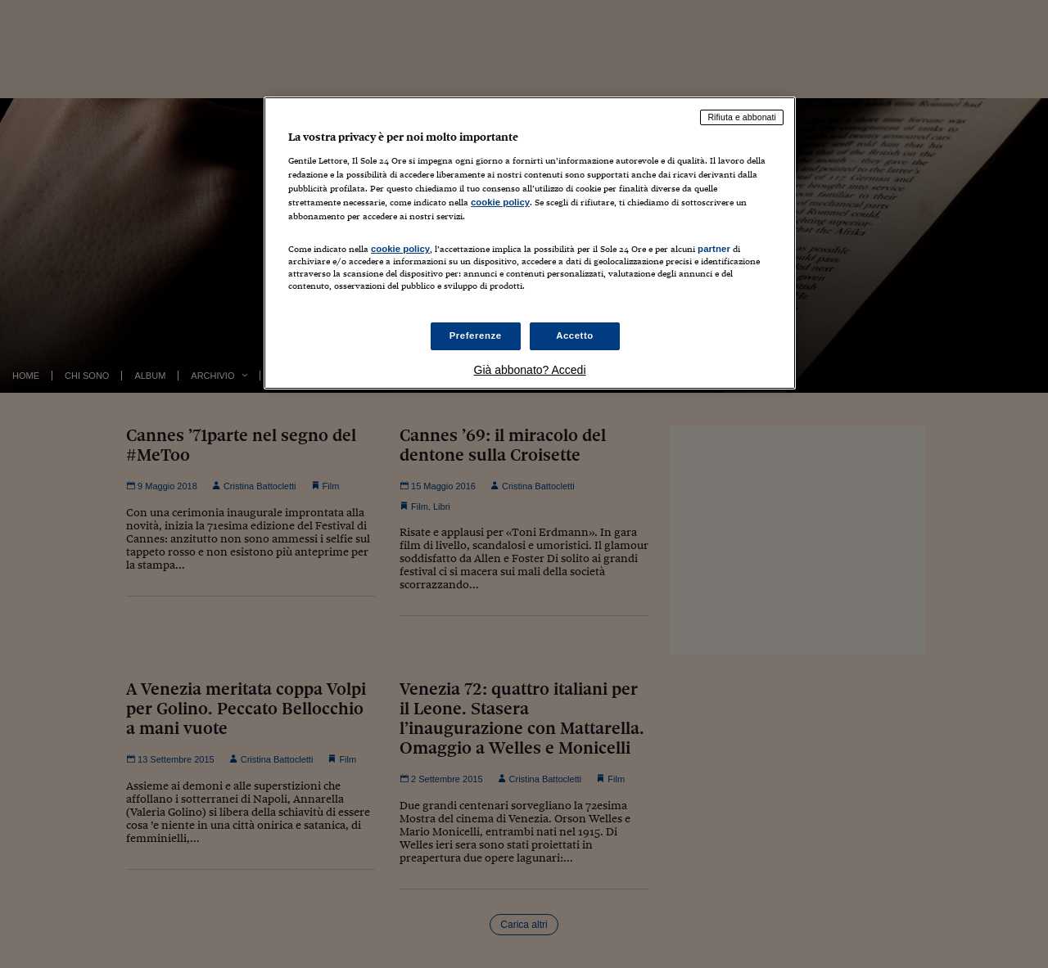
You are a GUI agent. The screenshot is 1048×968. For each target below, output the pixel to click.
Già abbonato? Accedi (530, 369)
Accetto (575, 335)
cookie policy (500, 202)
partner (714, 249)
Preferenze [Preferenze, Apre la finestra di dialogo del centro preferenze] (475, 335)
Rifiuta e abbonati (741, 117)
